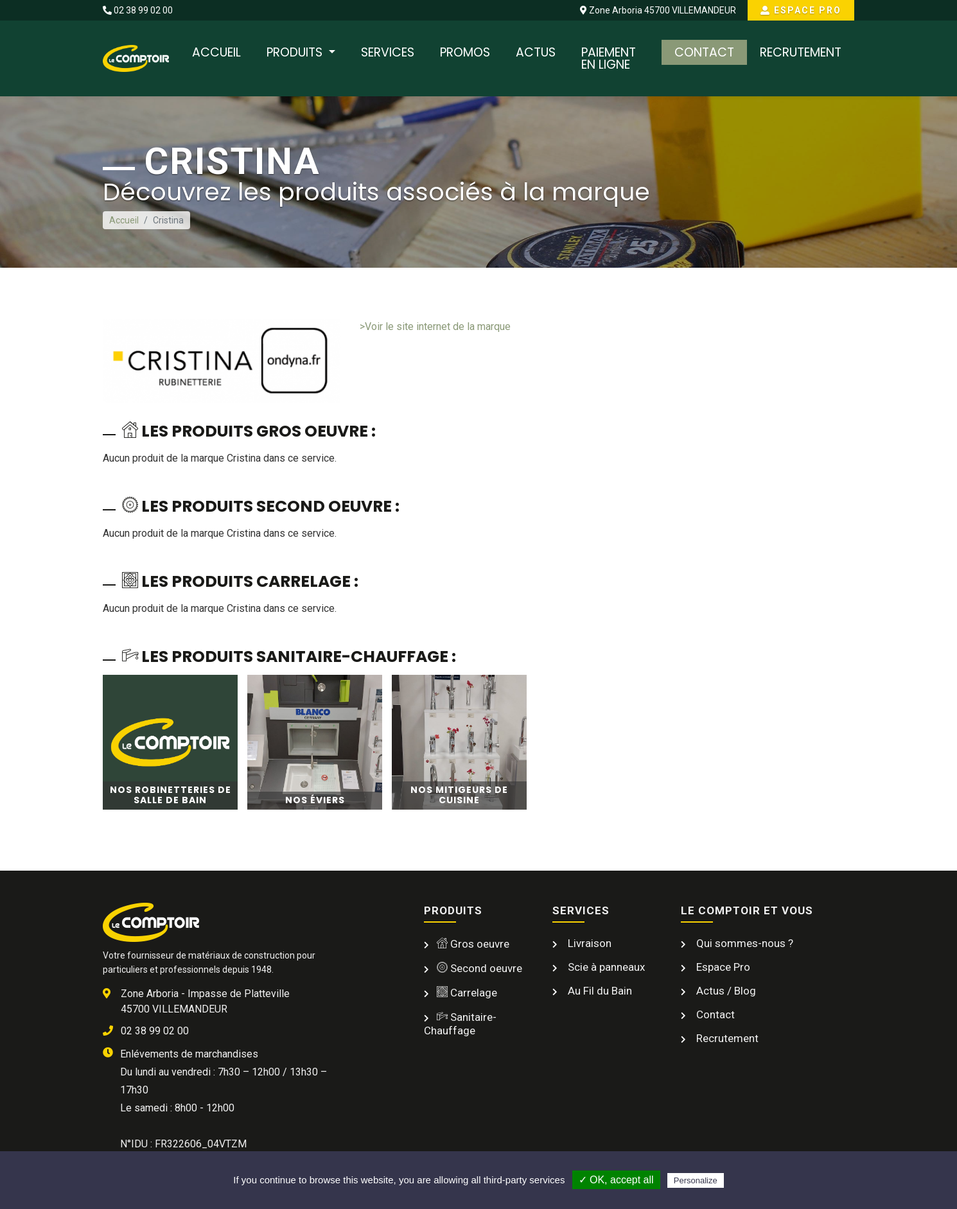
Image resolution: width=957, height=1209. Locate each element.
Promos (465, 52)
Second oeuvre (479, 968)
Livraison (588, 943)
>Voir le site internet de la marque (435, 326)
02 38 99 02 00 (138, 10)
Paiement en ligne (608, 58)
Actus (536, 52)
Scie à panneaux (605, 967)
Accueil (216, 52)
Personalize (695, 1180)
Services (387, 52)
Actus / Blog (725, 990)
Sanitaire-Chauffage (460, 1024)
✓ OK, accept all (616, 1179)
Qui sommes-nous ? (743, 943)
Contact (704, 52)
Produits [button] (296, 52)
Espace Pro (800, 10)
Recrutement (800, 52)
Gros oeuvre (473, 943)
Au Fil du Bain (598, 990)
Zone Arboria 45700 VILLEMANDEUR (658, 10)
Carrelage (467, 992)
